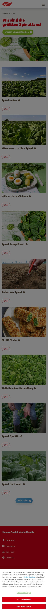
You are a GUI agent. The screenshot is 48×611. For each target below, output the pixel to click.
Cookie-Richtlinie (29, 577)
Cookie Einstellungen (24, 593)
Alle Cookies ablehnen (24, 600)
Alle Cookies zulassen (24, 606)
